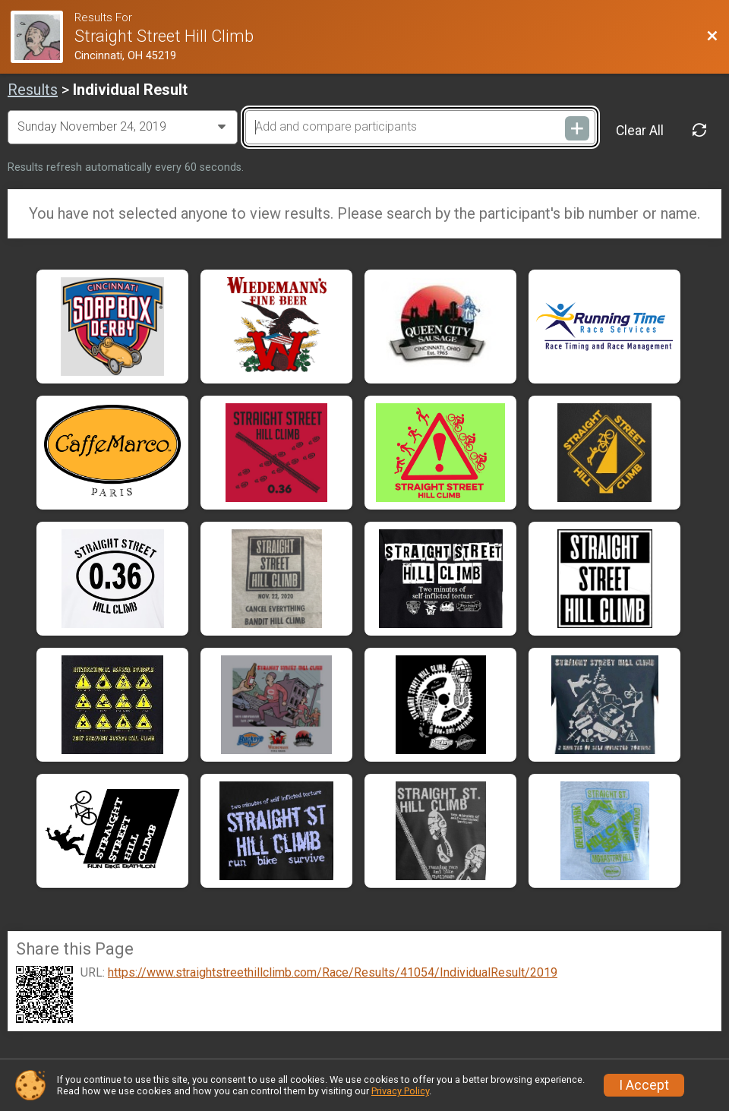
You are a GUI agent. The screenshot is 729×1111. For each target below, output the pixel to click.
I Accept (644, 1085)
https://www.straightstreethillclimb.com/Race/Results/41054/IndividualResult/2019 (332, 973)
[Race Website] (42, 37)
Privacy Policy (400, 1091)
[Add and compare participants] (420, 127)
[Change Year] (123, 127)
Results (33, 89)
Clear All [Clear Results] (640, 130)
